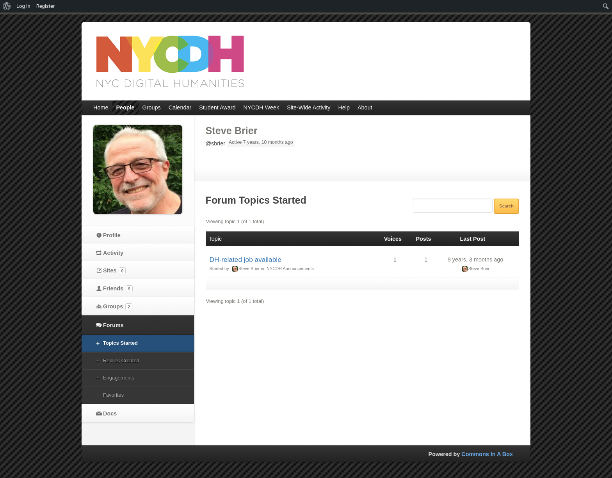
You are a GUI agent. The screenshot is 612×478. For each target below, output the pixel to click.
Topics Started (120, 343)
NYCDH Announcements (290, 268)
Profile (112, 235)
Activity (113, 253)
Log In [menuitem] (23, 6)
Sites (114, 270)
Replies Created (121, 360)
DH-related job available (245, 259)
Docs (110, 413)
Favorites (113, 395)
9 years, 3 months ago (475, 259)
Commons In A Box (487, 454)
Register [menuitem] (45, 6)
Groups (117, 306)
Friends (118, 288)
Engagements (118, 378)
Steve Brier (232, 130)
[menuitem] (7, 6)
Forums (113, 325)
